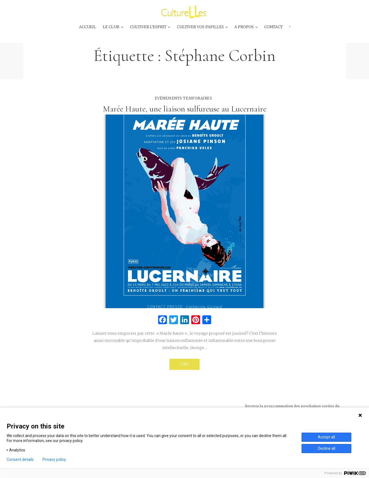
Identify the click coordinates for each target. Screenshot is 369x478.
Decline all (326, 448)
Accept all (326, 437)
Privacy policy (54, 459)
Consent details (20, 459)
